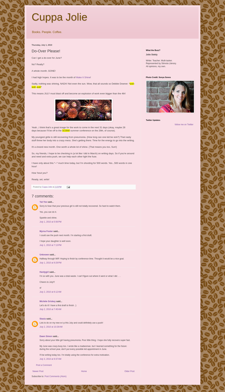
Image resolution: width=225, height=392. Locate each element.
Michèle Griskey (48, 301)
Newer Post (38, 371)
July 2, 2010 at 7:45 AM (50, 309)
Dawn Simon (46, 336)
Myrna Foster (46, 231)
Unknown (44, 254)
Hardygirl (44, 272)
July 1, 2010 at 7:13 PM (50, 245)
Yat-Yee (43, 202)
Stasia (43, 319)
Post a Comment (44, 365)
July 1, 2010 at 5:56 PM (50, 222)
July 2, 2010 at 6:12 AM (50, 292)
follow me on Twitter (184, 124)
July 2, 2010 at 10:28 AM (51, 327)
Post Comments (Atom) (55, 376)
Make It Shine (83, 77)
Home (84, 371)
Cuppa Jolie (59, 17)
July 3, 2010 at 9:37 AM (50, 359)
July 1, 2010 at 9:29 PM (50, 263)
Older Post (129, 371)
